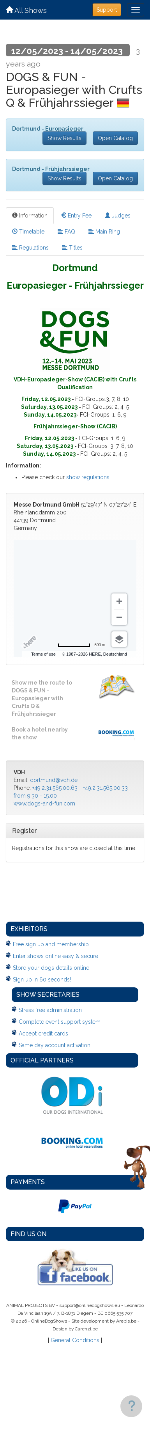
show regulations (87, 477)
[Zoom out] (119, 617)
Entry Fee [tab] (76, 215)
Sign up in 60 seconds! (42, 979)
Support (107, 10)
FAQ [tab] (66, 231)
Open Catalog (115, 138)
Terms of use (43, 654)
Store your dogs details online (51, 968)
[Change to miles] (81, 645)
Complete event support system (60, 1022)
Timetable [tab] (28, 231)
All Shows (26, 10)
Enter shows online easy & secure (55, 956)
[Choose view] (119, 639)
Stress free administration (50, 1010)
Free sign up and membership (51, 944)
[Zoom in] (119, 601)
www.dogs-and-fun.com (44, 803)
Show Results (64, 138)
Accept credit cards (43, 1033)
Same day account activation (54, 1045)
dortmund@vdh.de (54, 780)
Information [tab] (30, 215)
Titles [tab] (72, 247)
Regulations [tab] (30, 247)
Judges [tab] (118, 215)
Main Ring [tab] (104, 231)
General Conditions (75, 1340)
